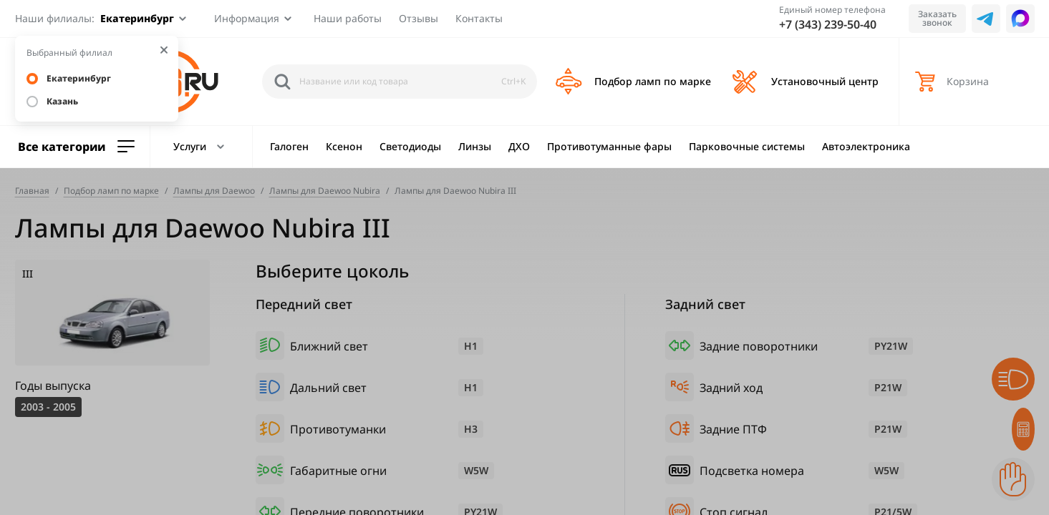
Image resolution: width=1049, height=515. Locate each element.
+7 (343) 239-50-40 (827, 24)
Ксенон (344, 146)
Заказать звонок (937, 18)
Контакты (479, 18)
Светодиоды (410, 146)
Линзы (474, 146)
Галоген (289, 146)
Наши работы (348, 18)
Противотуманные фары (609, 146)
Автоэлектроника (866, 146)
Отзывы (418, 18)
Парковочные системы (747, 146)
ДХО (519, 146)
